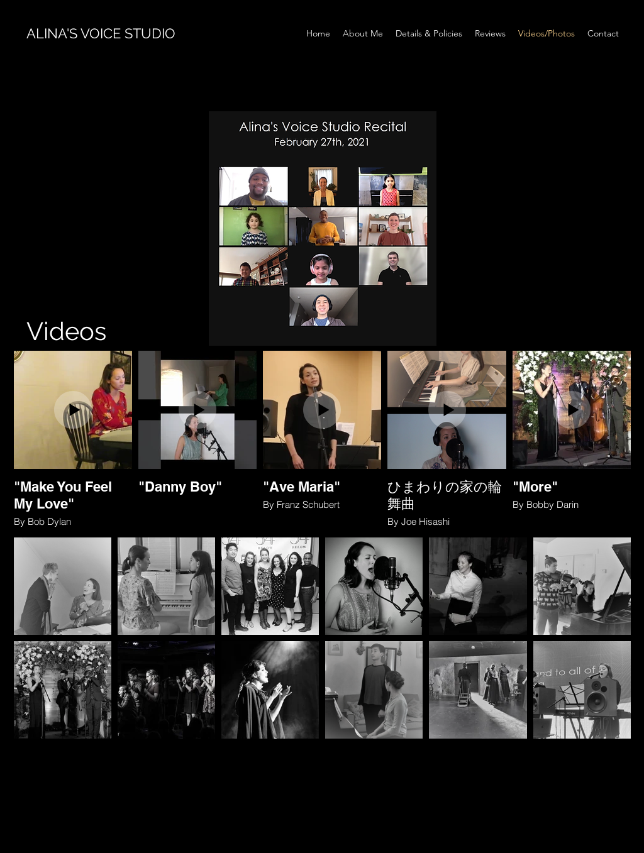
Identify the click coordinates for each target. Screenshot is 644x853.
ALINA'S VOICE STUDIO (100, 33)
